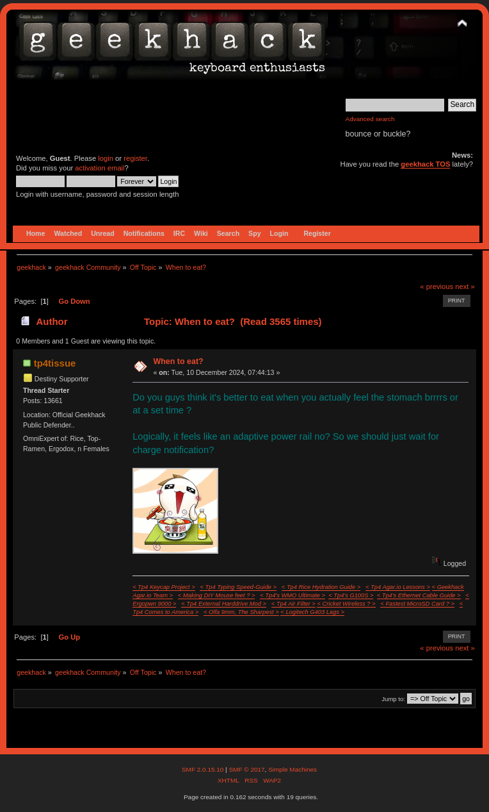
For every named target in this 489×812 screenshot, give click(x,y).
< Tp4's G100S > (350, 595)
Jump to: (393, 698)
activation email (99, 168)
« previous (436, 286)
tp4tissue (55, 363)
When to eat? (178, 361)
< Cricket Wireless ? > (346, 604)
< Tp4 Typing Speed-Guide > (238, 587)
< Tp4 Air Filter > (293, 604)
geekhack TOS (425, 164)
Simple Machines (292, 769)
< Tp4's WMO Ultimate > (292, 595)
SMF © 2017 (246, 769)
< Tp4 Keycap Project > (163, 587)
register (135, 158)
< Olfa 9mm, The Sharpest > (241, 612)
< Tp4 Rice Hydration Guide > (321, 587)
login (105, 158)
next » (465, 286)
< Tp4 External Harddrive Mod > (223, 604)
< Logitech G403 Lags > (312, 612)
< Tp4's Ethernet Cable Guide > (419, 595)
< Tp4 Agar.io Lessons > (397, 587)
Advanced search (370, 118)
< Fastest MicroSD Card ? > (417, 604)
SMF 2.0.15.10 (203, 769)
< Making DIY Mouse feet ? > (216, 595)
